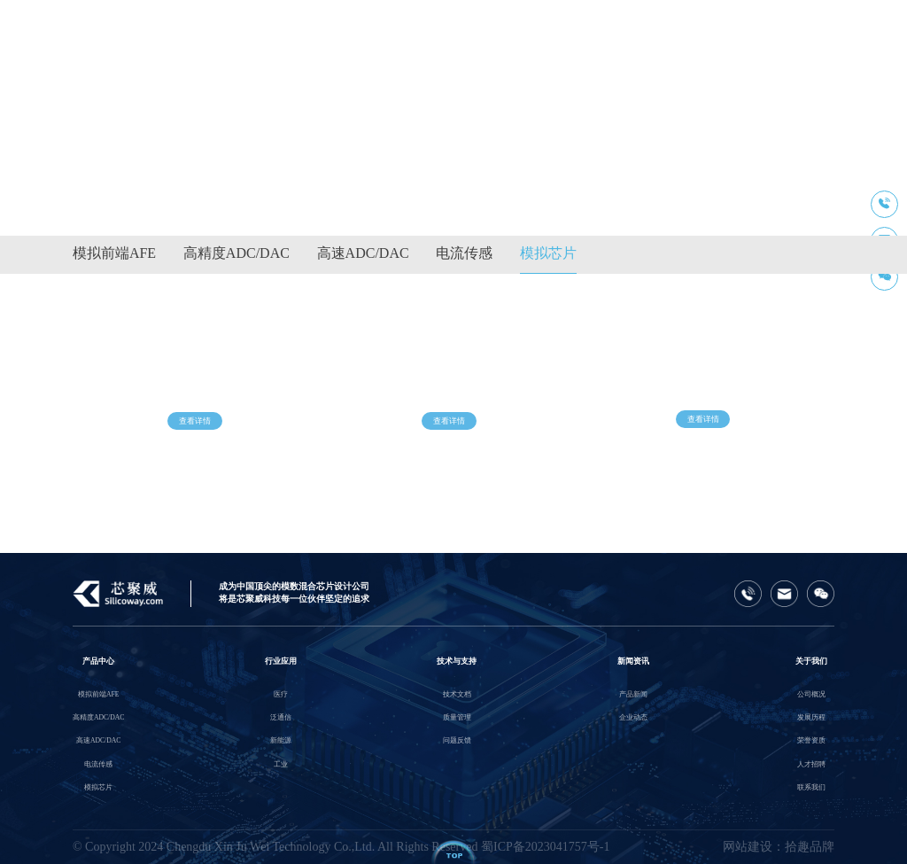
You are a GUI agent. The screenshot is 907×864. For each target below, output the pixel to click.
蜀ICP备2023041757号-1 (545, 846)
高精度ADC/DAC (236, 253)
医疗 (281, 694)
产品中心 (98, 661)
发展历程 (811, 717)
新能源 (280, 740)
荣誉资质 (811, 740)
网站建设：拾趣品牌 (778, 846)
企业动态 (633, 717)
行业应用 (281, 661)
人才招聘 (811, 764)
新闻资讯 (633, 661)
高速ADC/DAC (363, 253)
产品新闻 (633, 694)
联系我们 (811, 787)
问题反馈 (457, 740)
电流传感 (464, 253)
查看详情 (195, 428)
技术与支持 (457, 661)
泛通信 (280, 717)
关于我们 (811, 661)
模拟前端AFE (114, 253)
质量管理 (457, 717)
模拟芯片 (548, 253)
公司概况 (811, 694)
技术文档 (457, 694)
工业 (281, 764)
